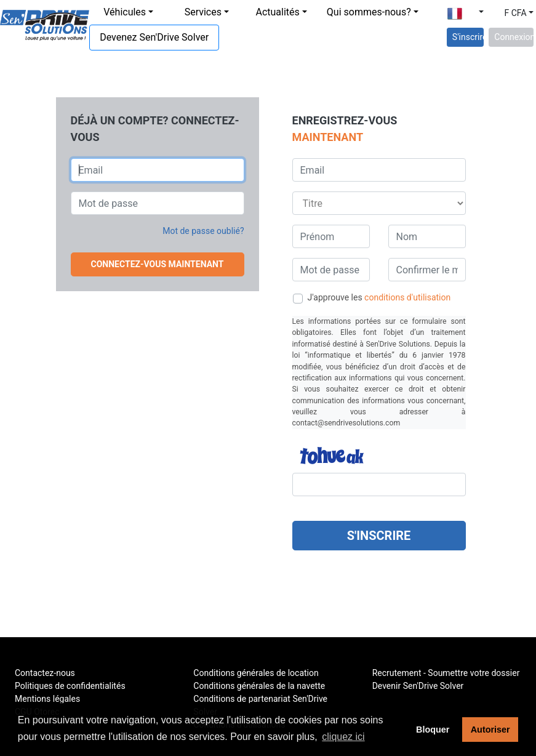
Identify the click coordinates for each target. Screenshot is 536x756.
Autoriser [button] (490, 729)
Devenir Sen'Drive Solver (418, 686)
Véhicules (124, 12)
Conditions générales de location (255, 673)
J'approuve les (379, 297)
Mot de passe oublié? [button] (203, 231)
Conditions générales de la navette (259, 686)
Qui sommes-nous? (369, 12)
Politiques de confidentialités (70, 686)
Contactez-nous (45, 673)
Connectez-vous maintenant (157, 264)
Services (203, 12)
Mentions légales (47, 699)
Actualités (277, 12)
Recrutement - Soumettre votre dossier (446, 673)
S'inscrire (468, 37)
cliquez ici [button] (343, 736)
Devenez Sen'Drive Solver (154, 37)
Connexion (514, 37)
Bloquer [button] (432, 729)
